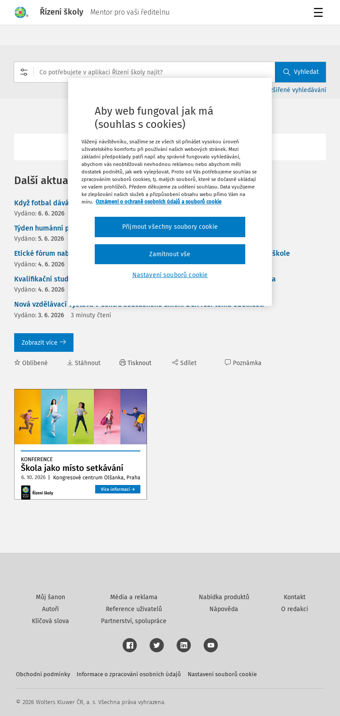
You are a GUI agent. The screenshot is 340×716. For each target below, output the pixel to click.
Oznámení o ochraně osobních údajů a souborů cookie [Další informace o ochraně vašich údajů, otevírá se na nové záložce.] (158, 202)
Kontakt (294, 597)
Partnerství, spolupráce (133, 621)
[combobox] (170, 72)
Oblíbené (31, 363)
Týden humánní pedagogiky (59, 228)
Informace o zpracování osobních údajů (129, 674)
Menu (320, 13)
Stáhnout (83, 363)
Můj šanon (50, 597)
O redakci (294, 609)
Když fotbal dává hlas (49, 203)
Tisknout (135, 363)
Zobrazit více (44, 342)
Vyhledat (301, 72)
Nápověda (223, 609)
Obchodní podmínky (43, 674)
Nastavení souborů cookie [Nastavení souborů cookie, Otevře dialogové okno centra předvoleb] (170, 275)
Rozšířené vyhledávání (294, 90)
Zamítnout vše (169, 254)
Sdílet (184, 363)
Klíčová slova (50, 621)
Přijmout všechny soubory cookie (170, 227)
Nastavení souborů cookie (222, 674)
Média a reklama (134, 597)
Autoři (50, 609)
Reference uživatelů (134, 609)
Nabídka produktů (224, 597)
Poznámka (243, 363)
